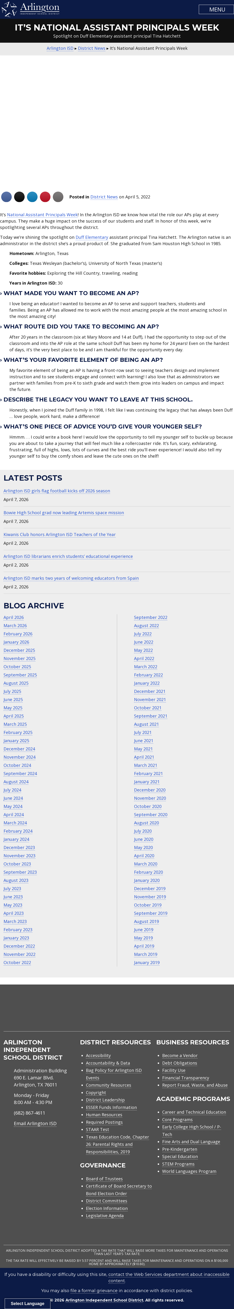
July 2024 (12, 790)
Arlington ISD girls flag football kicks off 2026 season (57, 491)
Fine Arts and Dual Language (191, 1141)
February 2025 (18, 732)
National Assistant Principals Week (42, 214)
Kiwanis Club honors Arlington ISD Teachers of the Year (60, 534)
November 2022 (19, 954)
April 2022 (144, 658)
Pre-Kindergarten (179, 1149)
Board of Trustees (104, 1179)
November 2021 (150, 699)
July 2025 (12, 691)
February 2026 (18, 634)
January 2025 (16, 740)
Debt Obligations (179, 1063)
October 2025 (17, 666)
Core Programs (177, 1119)
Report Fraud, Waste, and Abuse (195, 1085)
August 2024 (16, 781)
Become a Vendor (180, 1055)
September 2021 (150, 716)
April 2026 (14, 617)
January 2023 (16, 938)
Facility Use (173, 1070)
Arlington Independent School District (104, 1300)
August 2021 (146, 724)
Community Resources (108, 1085)
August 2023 (16, 880)
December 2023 (19, 847)
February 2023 (18, 929)
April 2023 (14, 913)
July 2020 (143, 831)
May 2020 (143, 847)
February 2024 (18, 831)
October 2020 (147, 806)
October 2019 (147, 905)
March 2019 (145, 954)
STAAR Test (97, 1129)
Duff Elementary (92, 237)
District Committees (106, 1201)
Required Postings (104, 1122)
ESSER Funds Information (111, 1107)
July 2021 (143, 732)
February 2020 (148, 872)
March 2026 (15, 625)
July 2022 (143, 634)
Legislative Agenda (105, 1215)
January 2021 (147, 781)
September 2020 (150, 814)
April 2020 (144, 855)
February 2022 (148, 675)
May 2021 (143, 749)
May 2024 (13, 806)
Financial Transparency (185, 1078)
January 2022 (147, 683)
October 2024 (17, 765)
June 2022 (143, 642)
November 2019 (150, 897)
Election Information (107, 1208)
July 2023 (12, 888)
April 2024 (14, 814)
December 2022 (19, 946)
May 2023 (13, 905)
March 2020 (145, 864)
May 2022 (143, 650)
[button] (216, 9)
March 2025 (15, 724)
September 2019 (150, 913)
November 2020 (150, 798)
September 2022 (150, 617)
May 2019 (143, 938)
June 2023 (13, 897)
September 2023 (20, 872)
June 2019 (143, 929)
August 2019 (146, 921)
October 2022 (17, 962)
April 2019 (144, 946)
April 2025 (14, 716)
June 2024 (13, 798)
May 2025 (13, 707)
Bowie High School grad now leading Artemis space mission (64, 512)
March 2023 (15, 921)
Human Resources (104, 1114)
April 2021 (144, 757)
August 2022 (146, 625)
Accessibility (98, 1055)
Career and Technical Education (194, 1112)
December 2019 (149, 888)
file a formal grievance (94, 1290)
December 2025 (19, 650)
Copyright (96, 1092)
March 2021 (145, 765)
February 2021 (148, 773)
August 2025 (16, 683)
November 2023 (19, 855)
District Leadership (105, 1100)
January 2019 (147, 962)
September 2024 (20, 773)
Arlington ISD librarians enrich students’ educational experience (68, 556)
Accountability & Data (108, 1063)
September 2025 (20, 675)
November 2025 (19, 658)
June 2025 (13, 699)
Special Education (180, 1156)
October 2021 (147, 707)
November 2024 (19, 757)
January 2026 (16, 642)
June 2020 (143, 839)
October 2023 (17, 864)
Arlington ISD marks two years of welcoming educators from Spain (71, 578)
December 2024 (19, 749)
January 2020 (147, 880)
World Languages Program (189, 1171)
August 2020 (146, 823)
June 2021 (143, 740)
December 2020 (149, 790)
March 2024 (15, 823)
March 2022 (145, 666)
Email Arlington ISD (35, 1123)
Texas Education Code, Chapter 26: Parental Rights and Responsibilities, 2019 (117, 1144)
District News (104, 197)
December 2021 (149, 691)
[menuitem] (190, 1013)
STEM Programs (178, 1164)
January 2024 (16, 839)
